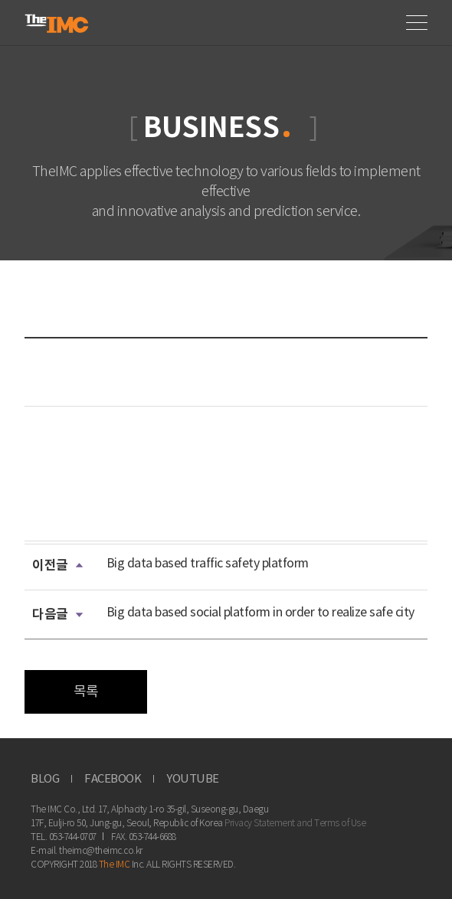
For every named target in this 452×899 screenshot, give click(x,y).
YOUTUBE (192, 779)
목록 (86, 692)
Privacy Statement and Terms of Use (294, 824)
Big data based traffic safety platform (207, 563)
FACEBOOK (112, 779)
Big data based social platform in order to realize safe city (260, 612)
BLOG (45, 779)
